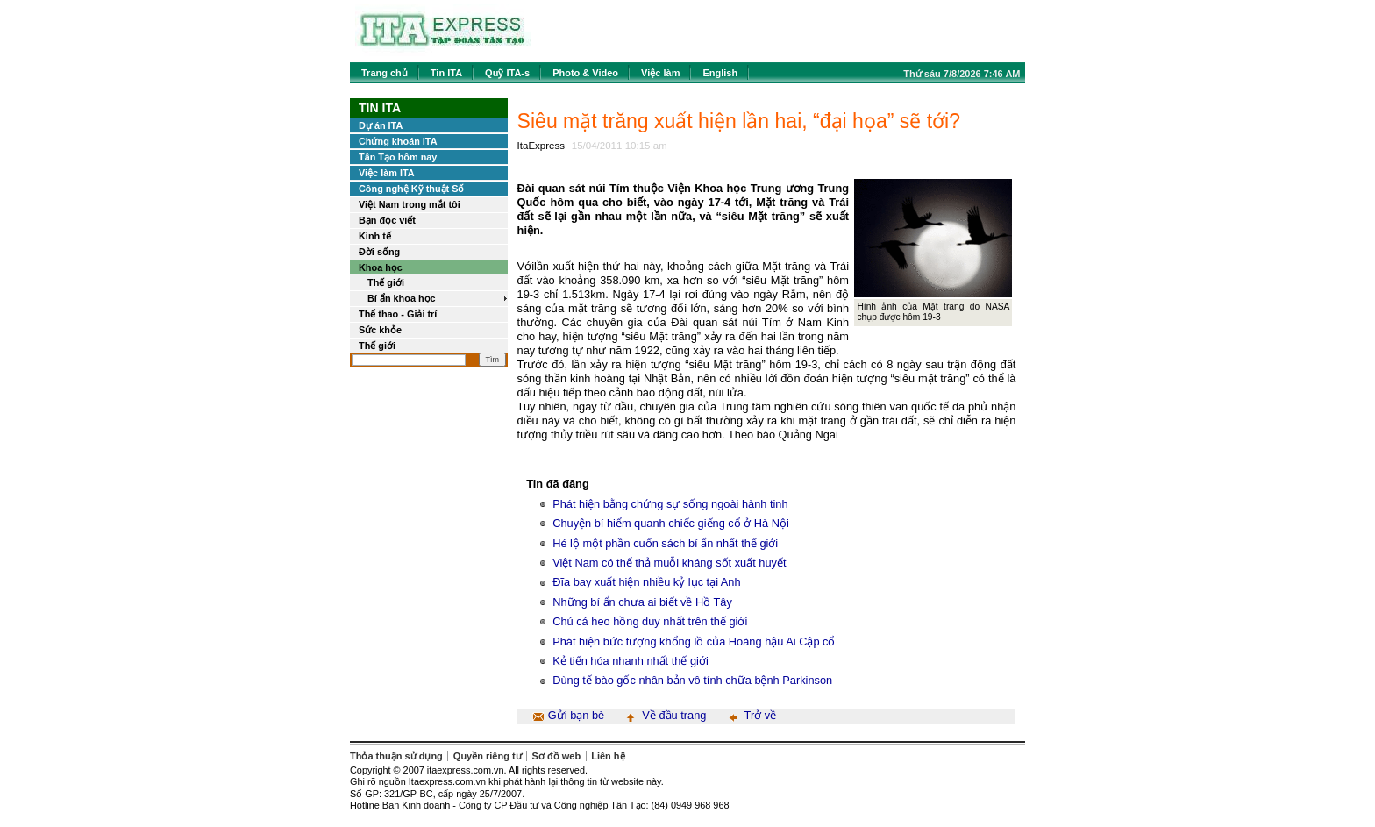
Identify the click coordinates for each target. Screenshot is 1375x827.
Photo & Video (585, 73)
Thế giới (385, 282)
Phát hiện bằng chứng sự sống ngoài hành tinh (669, 503)
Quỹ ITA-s (507, 73)
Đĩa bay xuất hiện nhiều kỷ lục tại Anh (646, 581)
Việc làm (660, 73)
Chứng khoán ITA (398, 141)
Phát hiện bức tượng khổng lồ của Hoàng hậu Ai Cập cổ (693, 641)
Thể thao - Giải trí (398, 314)
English (719, 73)
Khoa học (381, 267)
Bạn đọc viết (387, 220)
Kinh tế (375, 236)
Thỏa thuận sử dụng (396, 756)
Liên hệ (607, 756)
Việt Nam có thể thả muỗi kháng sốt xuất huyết (669, 562)
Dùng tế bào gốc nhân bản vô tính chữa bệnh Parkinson (692, 680)
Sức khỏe (380, 329)
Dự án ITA (381, 125)
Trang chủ (384, 73)
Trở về (760, 715)
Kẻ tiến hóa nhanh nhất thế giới (630, 660)
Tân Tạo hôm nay (398, 157)
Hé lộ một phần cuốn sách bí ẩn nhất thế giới (665, 543)
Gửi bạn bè (576, 715)
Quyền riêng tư (487, 756)
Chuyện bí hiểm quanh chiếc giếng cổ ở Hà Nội (670, 523)
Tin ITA (446, 73)
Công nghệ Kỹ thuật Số (411, 188)
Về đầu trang (674, 715)
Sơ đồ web (556, 756)
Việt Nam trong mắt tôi (409, 204)
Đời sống (379, 251)
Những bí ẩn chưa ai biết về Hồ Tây (642, 602)
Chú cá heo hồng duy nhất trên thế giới (649, 621)
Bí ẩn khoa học (401, 298)
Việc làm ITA (387, 173)
